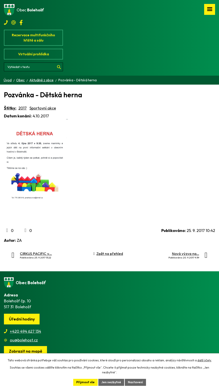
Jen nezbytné (111, 382)
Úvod (7, 80)
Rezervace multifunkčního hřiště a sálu (33, 37)
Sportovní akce (43, 108)
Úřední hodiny (22, 319)
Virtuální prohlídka (33, 54)
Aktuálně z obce (41, 80)
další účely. (204, 360)
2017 (22, 108)
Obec (20, 80)
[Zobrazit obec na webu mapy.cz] (25, 351)
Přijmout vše (85, 382)
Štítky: (10, 108)
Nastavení (135, 382)
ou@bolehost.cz (24, 340)
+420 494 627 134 (25, 331)
